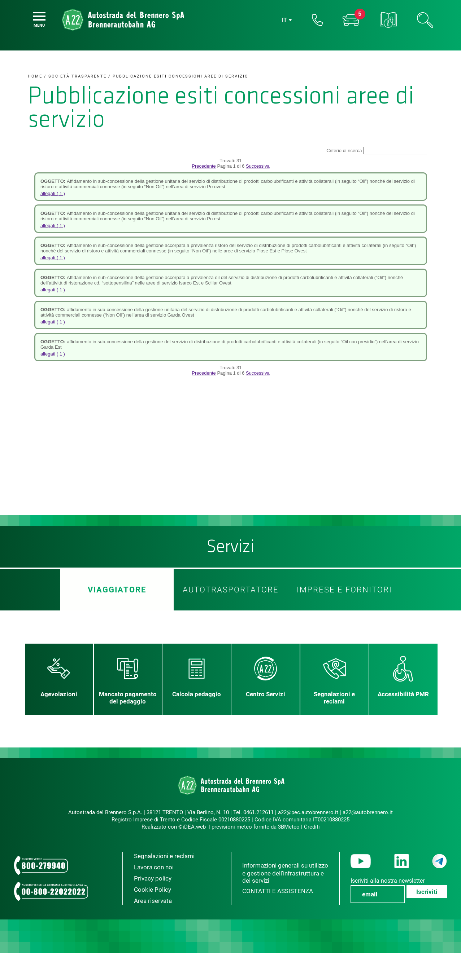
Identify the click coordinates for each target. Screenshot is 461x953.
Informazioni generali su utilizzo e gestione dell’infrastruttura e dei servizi (285, 873)
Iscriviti (427, 891)
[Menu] (39, 16)
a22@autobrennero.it (368, 812)
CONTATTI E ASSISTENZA (277, 891)
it (284, 20)
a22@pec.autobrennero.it (308, 812)
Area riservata (153, 900)
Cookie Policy (152, 889)
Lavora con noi (154, 867)
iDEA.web (194, 827)
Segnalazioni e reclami (164, 856)
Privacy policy (152, 878)
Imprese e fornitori (344, 589)
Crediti (312, 827)
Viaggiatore (117, 589)
